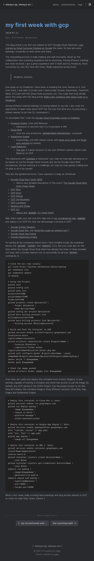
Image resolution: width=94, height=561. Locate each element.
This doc (20, 149)
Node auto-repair (67, 140)
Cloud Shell (16, 130)
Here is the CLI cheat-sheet (35, 212)
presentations (68, 4)
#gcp (7, 37)
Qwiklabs (30, 158)
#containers (18, 37)
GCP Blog (15, 189)
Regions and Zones (20, 206)
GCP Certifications (20, 199)
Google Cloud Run (20, 230)
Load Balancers (18, 146)
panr (56, 554)
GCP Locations (18, 202)
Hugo (58, 550)
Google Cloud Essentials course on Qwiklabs (58, 118)
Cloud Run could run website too (50, 230)
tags (80, 4)
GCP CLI (15, 209)
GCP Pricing (17, 196)
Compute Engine (19, 123)
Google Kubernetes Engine (24, 237)
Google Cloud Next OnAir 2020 (26, 179)
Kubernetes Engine (20, 136)
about (56, 4)
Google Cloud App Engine (23, 233)
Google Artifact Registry (23, 227)
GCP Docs (16, 192)
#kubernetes (31, 37)
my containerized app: (70, 218)
